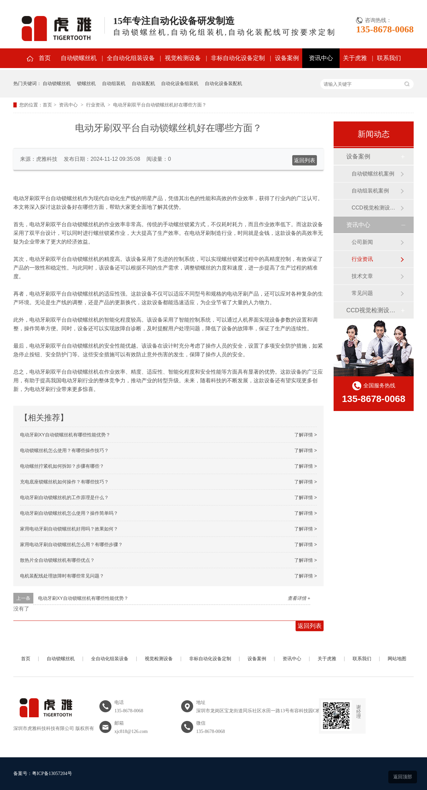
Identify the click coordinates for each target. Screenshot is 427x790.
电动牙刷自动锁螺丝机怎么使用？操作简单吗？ (69, 513)
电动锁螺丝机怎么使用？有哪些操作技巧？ (64, 450)
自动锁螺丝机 (79, 58)
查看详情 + (299, 598)
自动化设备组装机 (179, 83)
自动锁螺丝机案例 (373, 173)
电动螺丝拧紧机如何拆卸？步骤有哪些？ (62, 466)
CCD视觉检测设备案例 (376, 208)
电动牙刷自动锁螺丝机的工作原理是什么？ (64, 497)
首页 (45, 58)
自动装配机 (143, 83)
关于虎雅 (355, 58)
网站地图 (397, 658)
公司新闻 (362, 242)
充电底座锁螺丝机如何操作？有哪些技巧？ (64, 481)
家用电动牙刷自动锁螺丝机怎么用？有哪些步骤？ (71, 544)
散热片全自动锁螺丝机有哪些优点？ (57, 560)
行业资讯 (95, 104)
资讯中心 (321, 58)
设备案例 (287, 58)
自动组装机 (113, 83)
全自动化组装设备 (131, 58)
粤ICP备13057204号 (52, 773)
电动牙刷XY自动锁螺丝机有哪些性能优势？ (65, 434)
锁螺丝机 (86, 83)
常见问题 (362, 293)
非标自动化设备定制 (238, 58)
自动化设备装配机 (223, 83)
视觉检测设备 (183, 58)
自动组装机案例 (370, 190)
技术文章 (362, 276)
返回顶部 (402, 776)
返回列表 (304, 160)
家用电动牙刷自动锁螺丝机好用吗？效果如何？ (69, 528)
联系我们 (389, 58)
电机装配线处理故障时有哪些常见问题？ (62, 575)
